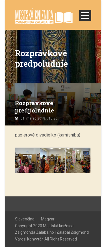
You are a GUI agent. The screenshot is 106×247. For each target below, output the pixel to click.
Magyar (48, 219)
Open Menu (85, 15)
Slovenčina (24, 219)
